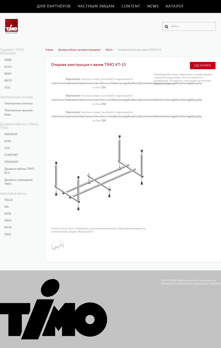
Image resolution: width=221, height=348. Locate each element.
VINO (7, 234)
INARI (7, 60)
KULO (8, 67)
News (153, 6)
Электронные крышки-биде (18, 112)
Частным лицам (96, 6)
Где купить (202, 65)
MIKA (7, 220)
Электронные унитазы (18, 103)
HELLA (109, 50)
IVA (6, 206)
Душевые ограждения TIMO (18, 182)
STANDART (11, 162)
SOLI (7, 87)
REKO (8, 73)
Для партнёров (54, 6)
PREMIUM (10, 134)
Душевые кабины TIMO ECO (19, 171)
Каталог (175, 6)
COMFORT (11, 155)
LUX (6, 148)
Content (131, 6)
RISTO (8, 80)
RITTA (8, 227)
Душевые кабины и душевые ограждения (79, 50)
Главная (49, 50)
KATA (7, 213)
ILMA (7, 141)
